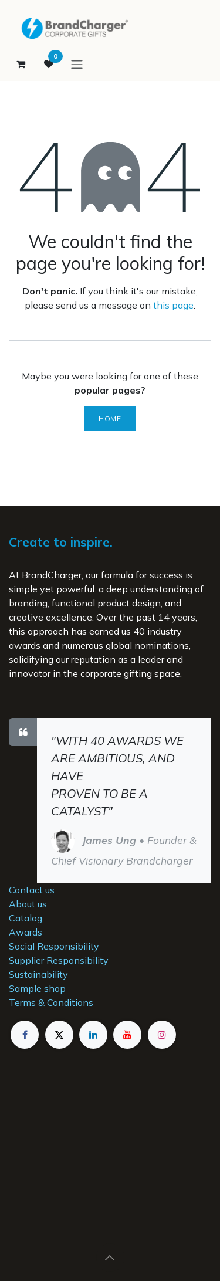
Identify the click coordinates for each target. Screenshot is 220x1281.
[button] (110, 1257)
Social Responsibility (54, 946)
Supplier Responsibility (59, 960)
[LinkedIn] (93, 1035)
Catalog (25, 918)
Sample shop (37, 988)
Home (110, 418)
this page (173, 305)
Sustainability (38, 974)
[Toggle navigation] (77, 64)
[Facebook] (25, 1035)
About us (28, 904)
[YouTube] (127, 1035)
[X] (59, 1035)
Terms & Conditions (51, 1002)
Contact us (32, 890)
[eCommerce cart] (20, 64)
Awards (25, 932)
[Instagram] (162, 1035)
